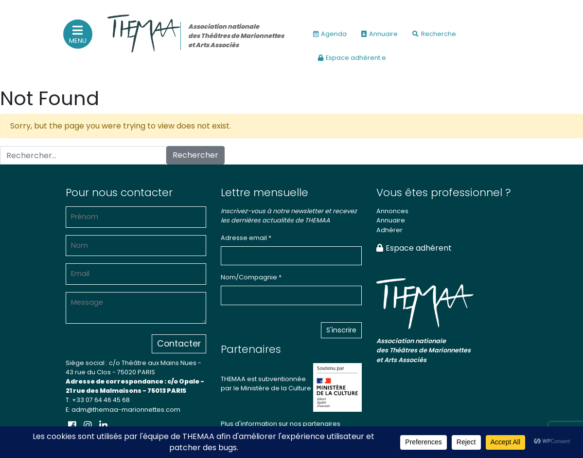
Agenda (330, 34)
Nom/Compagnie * (251, 277)
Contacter (179, 343)
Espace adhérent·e (352, 58)
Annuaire (379, 34)
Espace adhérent (414, 248)
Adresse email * (246, 238)
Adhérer (389, 230)
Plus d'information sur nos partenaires (280, 424)
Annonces (392, 211)
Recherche (434, 34)
